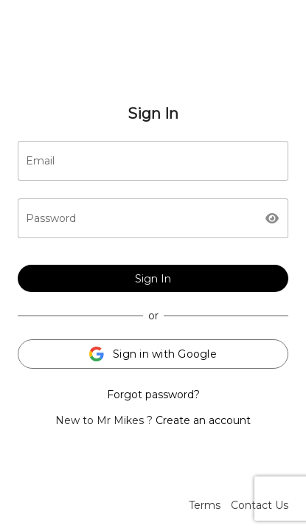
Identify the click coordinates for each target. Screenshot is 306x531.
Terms (204, 505)
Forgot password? (153, 394)
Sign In (153, 278)
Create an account (203, 420)
